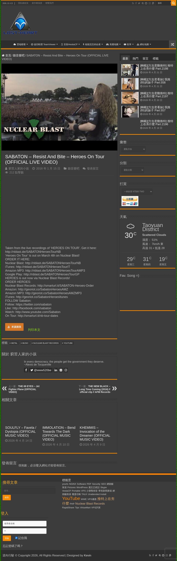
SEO (103, 484)
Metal (14, 343)
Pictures (71, 487)
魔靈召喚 (76, 494)
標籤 (156, 58)
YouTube (68, 343)
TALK (84, 494)
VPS (83, 491)
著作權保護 (37, 3)
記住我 (21, 538)
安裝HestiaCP (69, 44)
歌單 (127, 44)
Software (81, 484)
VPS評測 (95, 507)
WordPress (82, 487)
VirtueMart (85, 507)
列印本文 (34, 329)
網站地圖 (143, 44)
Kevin (87, 555)
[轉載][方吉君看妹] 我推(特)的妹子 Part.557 (155, 109)
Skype (103, 487)
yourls (65, 484)
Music (25, 343)
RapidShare (68, 507)
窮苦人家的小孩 (19, 168)
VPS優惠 (92, 499)
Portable (76, 491)
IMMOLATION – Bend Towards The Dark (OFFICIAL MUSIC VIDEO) (58, 433)
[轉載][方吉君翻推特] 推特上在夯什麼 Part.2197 (156, 95)
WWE (84, 499)
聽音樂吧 (19, 55)
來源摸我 (14, 326)
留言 (145, 58)
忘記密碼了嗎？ (13, 546)
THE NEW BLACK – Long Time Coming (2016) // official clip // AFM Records (94, 389)
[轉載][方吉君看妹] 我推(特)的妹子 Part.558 (155, 81)
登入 (39, 465)
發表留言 (93, 168)
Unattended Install (97, 494)
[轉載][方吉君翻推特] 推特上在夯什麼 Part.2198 (156, 67)
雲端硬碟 (19, 44)
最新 (125, 58)
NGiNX (72, 484)
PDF (89, 484)
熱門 (135, 58)
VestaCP (66, 491)
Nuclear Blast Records (46, 343)
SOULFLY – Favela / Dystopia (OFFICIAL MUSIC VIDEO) (20, 431)
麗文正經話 (94, 487)
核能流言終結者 (92, 44)
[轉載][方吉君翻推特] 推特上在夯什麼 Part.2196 (156, 123)
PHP (72, 504)
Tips (77, 507)
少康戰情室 (92, 491)
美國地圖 (112, 44)
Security (96, 484)
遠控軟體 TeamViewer (43, 44)
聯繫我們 (49, 3)
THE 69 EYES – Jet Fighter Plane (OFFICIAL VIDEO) (24, 389)
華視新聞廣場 (105, 491)
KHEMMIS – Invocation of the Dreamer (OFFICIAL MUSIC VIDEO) (95, 433)
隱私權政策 (23, 3)
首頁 (7, 44)
